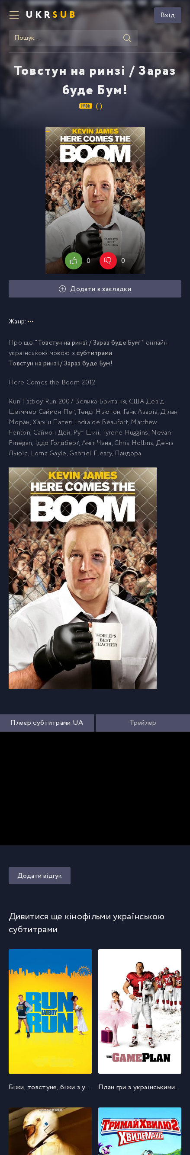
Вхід (168, 15)
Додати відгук (39, 876)
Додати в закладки (95, 289)
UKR (51, 15)
